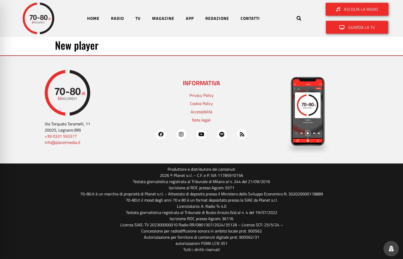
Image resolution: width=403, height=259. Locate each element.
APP (190, 18)
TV (138, 18)
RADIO (117, 18)
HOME (93, 18)
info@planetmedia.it (62, 142)
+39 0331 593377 (61, 136)
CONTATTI (250, 18)
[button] (299, 18)
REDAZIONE (217, 18)
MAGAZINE (163, 18)
